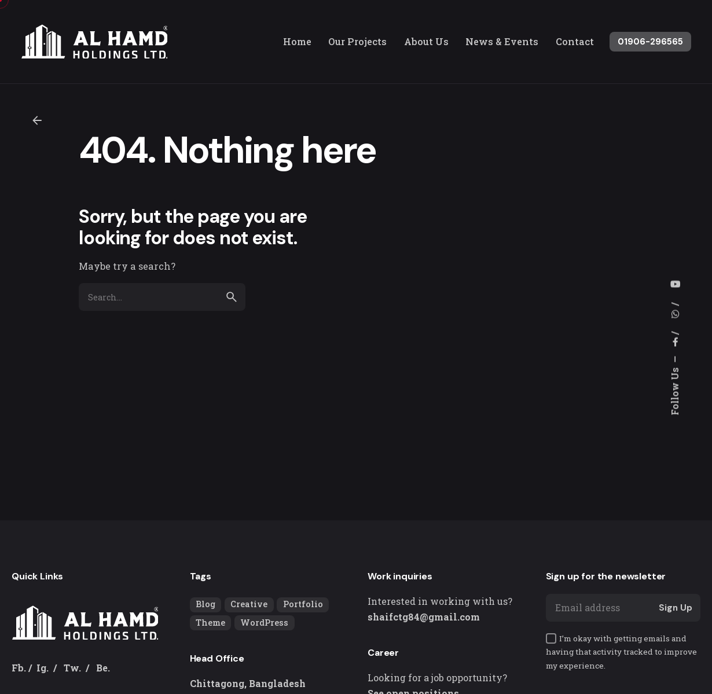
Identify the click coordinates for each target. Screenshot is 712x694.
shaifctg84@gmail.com (424, 617)
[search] (231, 297)
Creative (248, 603)
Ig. (42, 668)
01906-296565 (650, 41)
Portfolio (303, 603)
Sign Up (675, 608)
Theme (210, 622)
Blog (205, 603)
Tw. (72, 668)
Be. (103, 668)
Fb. (19, 668)
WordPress (264, 622)
